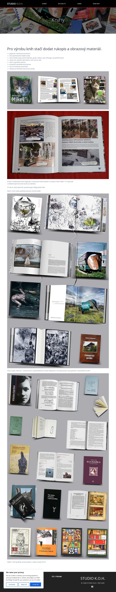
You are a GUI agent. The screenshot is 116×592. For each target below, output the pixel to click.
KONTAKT (96, 4)
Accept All (35, 584)
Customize (12, 584)
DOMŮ (44, 4)
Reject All (24, 584)
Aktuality (62, 4)
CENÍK (79, 4)
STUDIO (15, 4)
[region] (24, 578)
